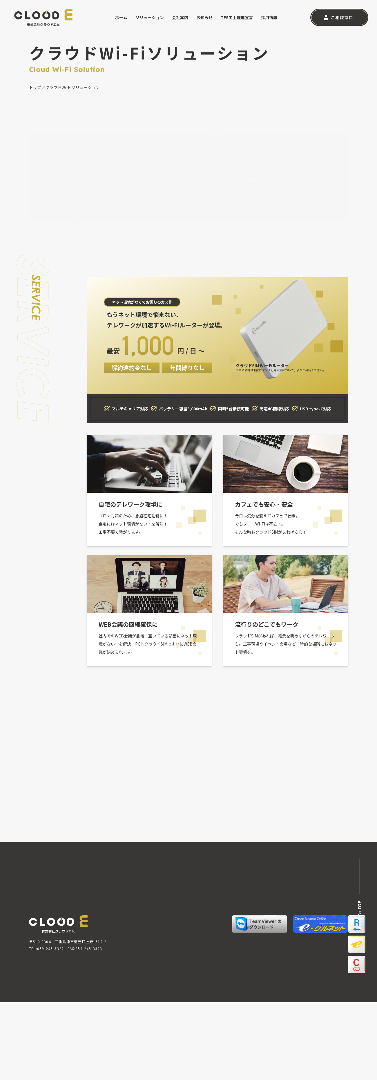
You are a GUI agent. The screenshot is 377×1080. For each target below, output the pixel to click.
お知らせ (204, 17)
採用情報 (269, 17)
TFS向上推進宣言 (237, 17)
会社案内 (180, 17)
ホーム (121, 17)
